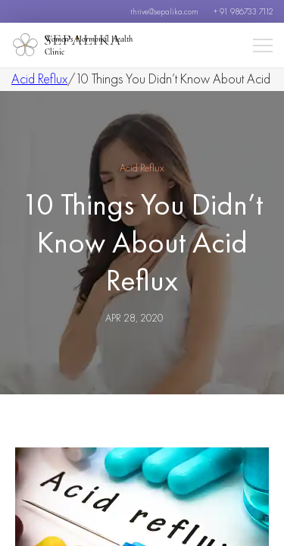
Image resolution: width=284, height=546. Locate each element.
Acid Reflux (39, 78)
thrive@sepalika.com (164, 11)
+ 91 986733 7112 (243, 11)
